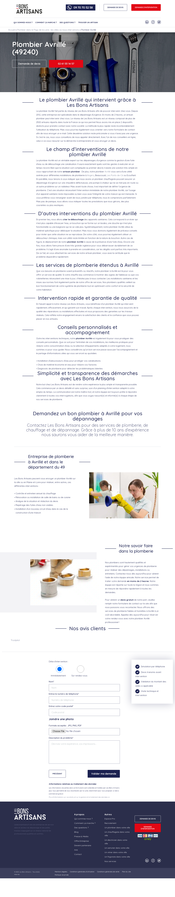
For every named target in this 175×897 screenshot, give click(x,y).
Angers (90, 175)
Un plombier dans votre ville (117, 827)
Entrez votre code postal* (61, 706)
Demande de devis (29, 63)
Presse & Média (81, 836)
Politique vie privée (62, 875)
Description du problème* (61, 738)
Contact (78, 854)
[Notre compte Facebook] (153, 22)
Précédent (57, 774)
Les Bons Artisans (25, 872)
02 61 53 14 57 (66, 63)
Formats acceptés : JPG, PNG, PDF (65, 725)
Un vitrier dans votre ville (116, 852)
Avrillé (107, 171)
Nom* (51, 681)
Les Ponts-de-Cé (115, 175)
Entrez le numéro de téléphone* (64, 694)
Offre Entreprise (81, 841)
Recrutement (110, 823)
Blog (76, 832)
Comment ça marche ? (46, 22)
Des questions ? (67, 22)
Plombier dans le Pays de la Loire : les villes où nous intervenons (48, 29)
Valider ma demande (103, 773)
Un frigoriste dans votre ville (117, 857)
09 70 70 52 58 (83, 7)
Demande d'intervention (146, 7)
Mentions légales (61, 872)
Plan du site (126, 872)
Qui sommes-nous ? (23, 22)
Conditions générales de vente (108, 872)
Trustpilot (15, 640)
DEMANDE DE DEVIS (115, 7)
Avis (76, 850)
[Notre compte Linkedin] (147, 22)
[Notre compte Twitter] (159, 22)
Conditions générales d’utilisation (82, 872)
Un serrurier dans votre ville (117, 848)
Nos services (110, 861)
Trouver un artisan (88, 22)
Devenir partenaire (82, 845)
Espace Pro (110, 818)
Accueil (11, 29)
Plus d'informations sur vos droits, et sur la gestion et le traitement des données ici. (79, 797)
